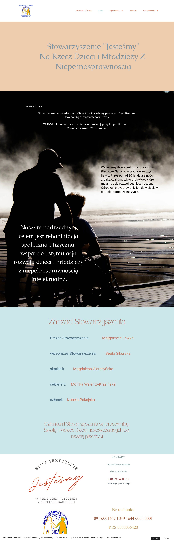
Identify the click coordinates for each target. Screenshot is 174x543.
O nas (100, 11)
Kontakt (133, 11)
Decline (166, 538)
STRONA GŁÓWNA (83, 11)
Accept (155, 538)
